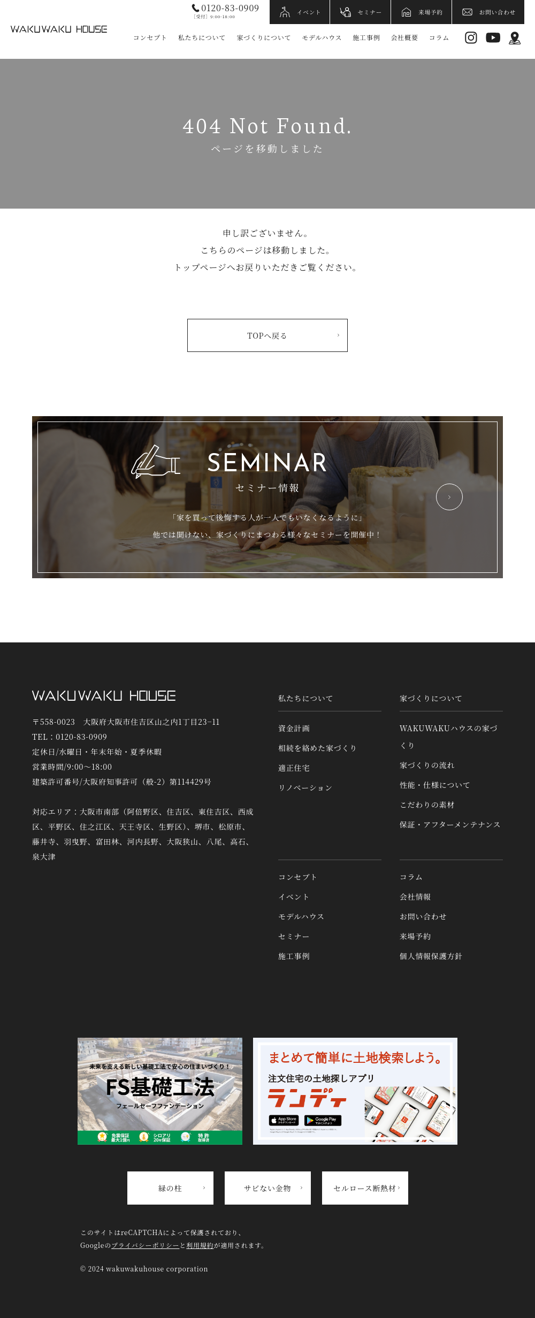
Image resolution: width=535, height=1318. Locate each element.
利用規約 (199, 1245)
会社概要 (404, 37)
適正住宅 (294, 767)
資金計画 (294, 728)
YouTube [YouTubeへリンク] (493, 37)
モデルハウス (322, 37)
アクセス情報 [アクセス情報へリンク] (515, 37)
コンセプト (150, 37)
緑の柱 (170, 1188)
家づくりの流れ (427, 765)
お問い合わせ (497, 12)
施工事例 (366, 37)
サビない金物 (268, 1188)
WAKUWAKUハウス (59, 29)
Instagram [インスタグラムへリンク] (471, 37)
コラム (439, 37)
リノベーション (305, 787)
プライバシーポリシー (145, 1245)
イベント (309, 12)
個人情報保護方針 (431, 956)
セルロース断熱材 (364, 1188)
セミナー (369, 12)
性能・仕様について (435, 784)
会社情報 (415, 896)
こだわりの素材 (427, 804)
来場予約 (430, 12)
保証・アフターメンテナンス (450, 824)
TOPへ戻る (267, 335)
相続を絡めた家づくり (317, 747)
